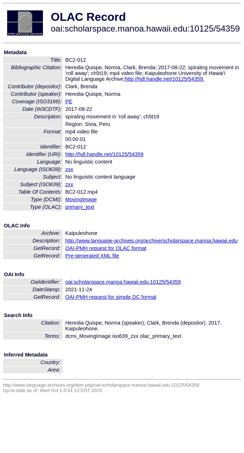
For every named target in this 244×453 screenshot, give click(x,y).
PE (69, 101)
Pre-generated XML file (92, 256)
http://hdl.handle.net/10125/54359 (104, 154)
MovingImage (81, 199)
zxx (69, 169)
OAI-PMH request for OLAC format (105, 248)
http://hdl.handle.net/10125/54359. (164, 79)
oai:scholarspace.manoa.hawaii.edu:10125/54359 (123, 282)
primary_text (79, 207)
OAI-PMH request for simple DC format (110, 297)
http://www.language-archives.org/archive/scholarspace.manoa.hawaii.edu (151, 241)
